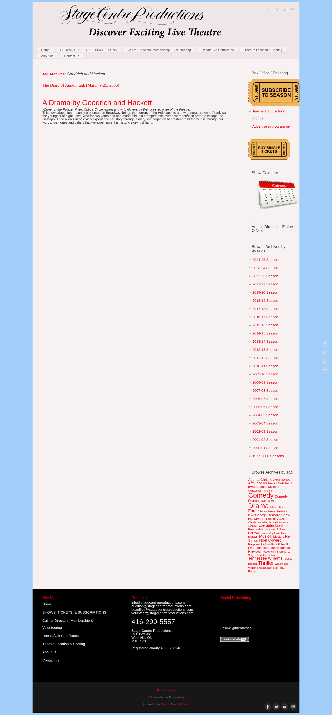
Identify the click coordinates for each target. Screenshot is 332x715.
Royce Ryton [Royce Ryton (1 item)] (269, 551)
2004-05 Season (265, 415)
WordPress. (181, 704)
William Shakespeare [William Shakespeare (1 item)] (260, 567)
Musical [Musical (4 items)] (265, 536)
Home (45, 50)
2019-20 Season (265, 292)
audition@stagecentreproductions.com (161, 606)
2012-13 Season (265, 350)
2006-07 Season (265, 399)
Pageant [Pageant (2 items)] (254, 544)
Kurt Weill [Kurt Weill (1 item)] (271, 529)
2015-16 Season (265, 325)
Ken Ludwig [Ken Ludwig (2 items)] (256, 529)
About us (47, 56)
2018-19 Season (265, 300)
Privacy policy (166, 690)
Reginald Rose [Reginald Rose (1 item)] (269, 544)
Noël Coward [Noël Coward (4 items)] (270, 540)
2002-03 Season (265, 431)
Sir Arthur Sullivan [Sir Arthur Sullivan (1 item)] (266, 555)
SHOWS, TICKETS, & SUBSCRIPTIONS (88, 50)
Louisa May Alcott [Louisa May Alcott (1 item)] (270, 533)
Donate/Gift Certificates (218, 50)
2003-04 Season (265, 423)
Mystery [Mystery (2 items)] (278, 536)
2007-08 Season (265, 390)
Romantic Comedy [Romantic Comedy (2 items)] (266, 548)
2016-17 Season (265, 317)
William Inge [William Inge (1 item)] (281, 563)
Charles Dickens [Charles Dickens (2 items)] (267, 487)
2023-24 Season (265, 268)
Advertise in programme (271, 126)
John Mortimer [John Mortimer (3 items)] (277, 526)
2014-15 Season (265, 333)
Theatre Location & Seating (263, 50)
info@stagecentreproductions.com (158, 602)
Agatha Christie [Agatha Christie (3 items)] (260, 479)
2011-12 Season (265, 358)
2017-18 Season (265, 309)
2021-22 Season (265, 284)
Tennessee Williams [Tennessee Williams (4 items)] (265, 558)
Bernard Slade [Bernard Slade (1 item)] (276, 483)
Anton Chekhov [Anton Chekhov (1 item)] (281, 479)
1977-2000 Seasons (268, 456)
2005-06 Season (265, 407)
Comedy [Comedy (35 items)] (261, 495)
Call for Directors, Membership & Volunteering (159, 50)
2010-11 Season (265, 366)
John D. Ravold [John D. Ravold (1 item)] (256, 526)
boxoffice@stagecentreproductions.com (162, 609)
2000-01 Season (265, 448)
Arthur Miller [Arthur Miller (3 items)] (257, 483)
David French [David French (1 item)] (267, 500)
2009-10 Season (265, 374)
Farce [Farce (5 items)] (253, 511)
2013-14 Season (265, 341)
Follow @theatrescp (235, 628)
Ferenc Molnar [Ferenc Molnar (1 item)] (268, 511)
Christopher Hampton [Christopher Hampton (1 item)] (260, 490)
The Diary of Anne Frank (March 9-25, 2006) (80, 85)
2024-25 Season (265, 260)
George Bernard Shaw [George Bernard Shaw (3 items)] (272, 515)
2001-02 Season (265, 440)
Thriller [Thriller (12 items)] (266, 563)
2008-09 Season (265, 382)
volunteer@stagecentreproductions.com (162, 613)
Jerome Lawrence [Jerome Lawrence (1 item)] (278, 522)
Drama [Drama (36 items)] (258, 506)
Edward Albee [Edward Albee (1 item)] (277, 507)
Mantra (165, 704)
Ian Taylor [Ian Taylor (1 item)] (253, 518)
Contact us (71, 56)
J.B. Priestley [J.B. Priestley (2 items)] (269, 519)
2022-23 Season (265, 276)
